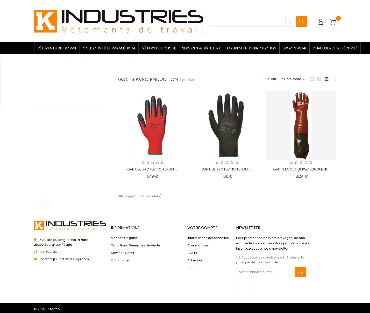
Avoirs (192, 253)
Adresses (194, 260)
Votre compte (202, 228)
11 (42, 169)
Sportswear (294, 48)
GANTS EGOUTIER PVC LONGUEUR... (301, 169)
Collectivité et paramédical (109, 48)
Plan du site (120, 260)
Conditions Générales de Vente (135, 245)
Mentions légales (124, 238)
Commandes (197, 245)
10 (43, 161)
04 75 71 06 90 (50, 252)
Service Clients (122, 253)
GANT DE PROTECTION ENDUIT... (152, 169)
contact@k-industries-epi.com (64, 259)
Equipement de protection (251, 48)
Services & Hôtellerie (201, 48)
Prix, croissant (290, 79)
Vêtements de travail (57, 48)
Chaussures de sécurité (335, 48)
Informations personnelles (208, 238)
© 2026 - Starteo (47, 309)
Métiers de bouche (159, 48)
